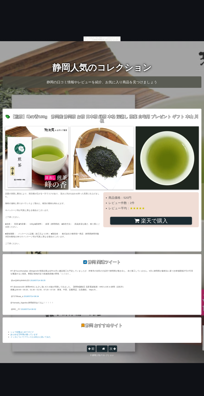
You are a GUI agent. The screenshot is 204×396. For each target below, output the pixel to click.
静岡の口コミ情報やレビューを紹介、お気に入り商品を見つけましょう (102, 82)
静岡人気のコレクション (102, 67)
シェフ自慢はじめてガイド (22, 332)
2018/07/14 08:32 (28, 309)
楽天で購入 (151, 221)
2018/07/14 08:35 (37, 280)
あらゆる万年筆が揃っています (24, 334)
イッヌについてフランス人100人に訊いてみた (30, 337)
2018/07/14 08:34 (31, 296)
